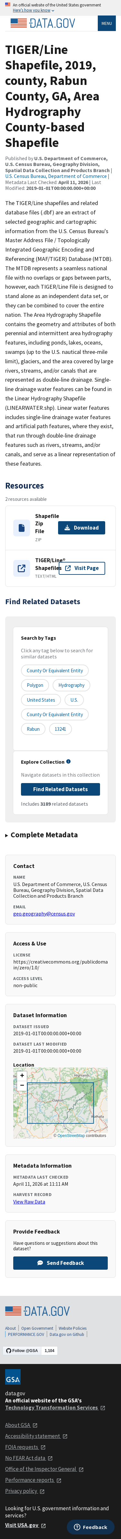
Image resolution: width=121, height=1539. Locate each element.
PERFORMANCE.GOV (26, 1334)
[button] (22, 1076)
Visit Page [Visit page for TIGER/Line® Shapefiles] (82, 568)
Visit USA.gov (25, 1525)
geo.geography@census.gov (44, 913)
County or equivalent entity (55, 670)
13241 (60, 729)
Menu (107, 23)
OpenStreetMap (71, 1135)
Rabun (33, 729)
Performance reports (33, 1479)
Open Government (37, 1328)
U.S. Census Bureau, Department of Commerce (56, 176)
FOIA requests (25, 1447)
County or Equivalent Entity (55, 714)
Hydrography (71, 685)
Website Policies (72, 1328)
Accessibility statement (36, 1436)
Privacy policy (25, 1490)
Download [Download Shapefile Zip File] (82, 527)
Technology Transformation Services (55, 1407)
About (10, 1328)
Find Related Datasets (60, 789)
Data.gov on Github (67, 1334)
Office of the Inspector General (44, 1468)
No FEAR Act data (29, 1458)
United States (41, 700)
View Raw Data (29, 1201)
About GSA (21, 1425)
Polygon (35, 685)
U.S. (74, 700)
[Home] (42, 23)
